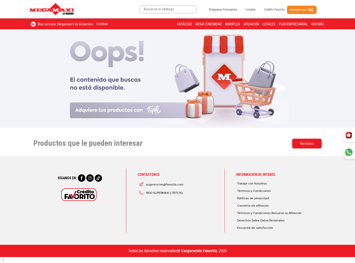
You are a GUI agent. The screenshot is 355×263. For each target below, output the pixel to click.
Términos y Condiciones (254, 191)
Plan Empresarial (293, 24)
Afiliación (251, 24)
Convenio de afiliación (253, 206)
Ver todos (307, 144)
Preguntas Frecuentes (223, 9)
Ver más (317, 24)
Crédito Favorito (274, 9)
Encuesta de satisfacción (255, 228)
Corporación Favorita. (199, 250)
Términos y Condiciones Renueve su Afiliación (269, 213)
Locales (250, 9)
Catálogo (184, 24)
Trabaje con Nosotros (252, 183)
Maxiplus (232, 24)
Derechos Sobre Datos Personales (260, 220)
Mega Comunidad (208, 24)
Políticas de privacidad (253, 198)
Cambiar (102, 24)
